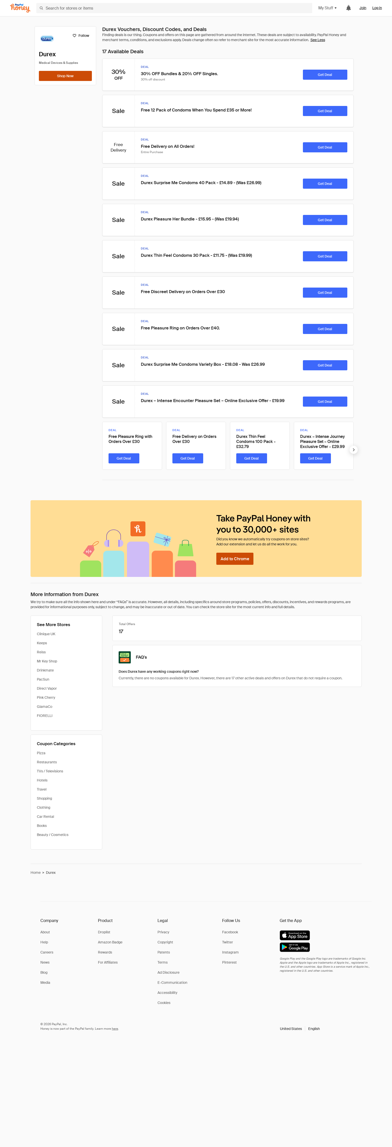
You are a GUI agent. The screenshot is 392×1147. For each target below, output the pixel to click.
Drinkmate (45, 670)
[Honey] (20, 8)
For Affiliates (108, 962)
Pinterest (229, 962)
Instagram (230, 952)
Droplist (104, 932)
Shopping (44, 798)
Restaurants (47, 762)
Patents (164, 952)
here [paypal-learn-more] (115, 1029)
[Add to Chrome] (234, 559)
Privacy (163, 932)
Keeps (42, 643)
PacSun (43, 679)
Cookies (164, 1002)
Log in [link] (377, 8)
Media (45, 982)
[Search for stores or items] (174, 8)
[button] (300, 1028)
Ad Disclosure (168, 972)
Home (36, 872)
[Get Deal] (325, 75)
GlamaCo (44, 706)
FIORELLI (45, 715)
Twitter (227, 942)
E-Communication (172, 982)
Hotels (42, 780)
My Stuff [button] (327, 8)
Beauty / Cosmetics (52, 834)
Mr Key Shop (47, 661)
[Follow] (81, 36)
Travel (41, 789)
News (44, 962)
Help (44, 942)
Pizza (41, 753)
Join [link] (362, 8)
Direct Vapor (47, 688)
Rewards (105, 952)
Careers (46, 952)
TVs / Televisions (50, 771)
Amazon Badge (110, 942)
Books (42, 825)
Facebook (230, 932)
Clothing (43, 807)
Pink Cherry (46, 697)
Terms (163, 962)
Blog (43, 972)
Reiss (41, 652)
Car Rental (45, 816)
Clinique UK (46, 634)
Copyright (165, 942)
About (45, 932)
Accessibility (167, 992)
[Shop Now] (65, 76)
